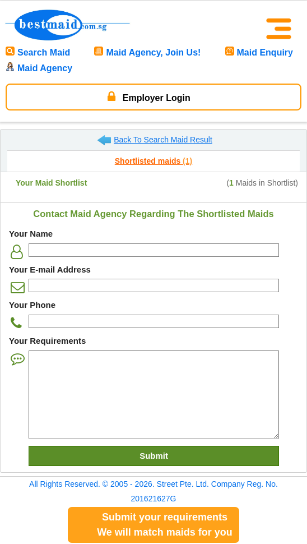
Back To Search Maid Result (154, 140)
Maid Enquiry (259, 52)
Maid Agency (39, 68)
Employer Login (149, 96)
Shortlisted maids (153, 160)
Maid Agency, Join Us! (147, 52)
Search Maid (38, 52)
